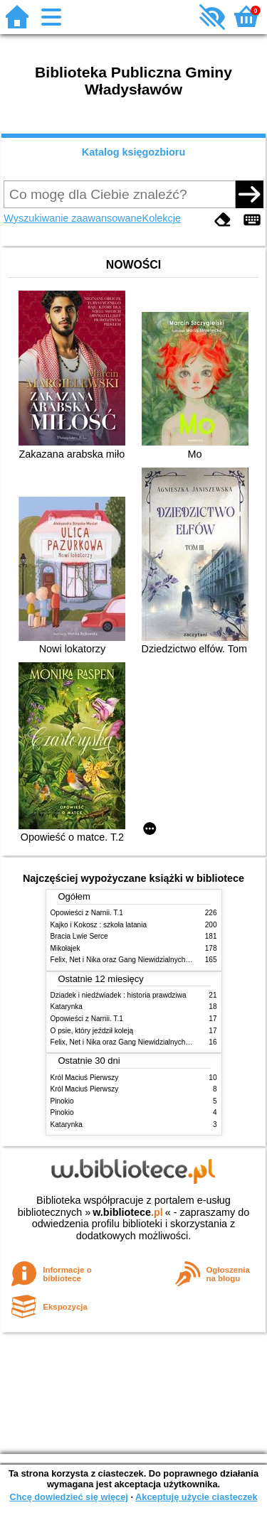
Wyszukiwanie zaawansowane (73, 218)
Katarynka (67, 1006)
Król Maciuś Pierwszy (85, 1078)
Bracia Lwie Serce (79, 936)
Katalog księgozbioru (134, 152)
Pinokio (62, 1101)
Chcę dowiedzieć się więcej (68, 1497)
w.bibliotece (128, 1212)
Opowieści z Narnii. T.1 (87, 913)
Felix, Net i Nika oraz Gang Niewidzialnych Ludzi (128, 960)
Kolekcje (161, 218)
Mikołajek (65, 948)
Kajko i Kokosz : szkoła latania (99, 925)
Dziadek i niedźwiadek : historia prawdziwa (119, 995)
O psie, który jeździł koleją (92, 1031)
